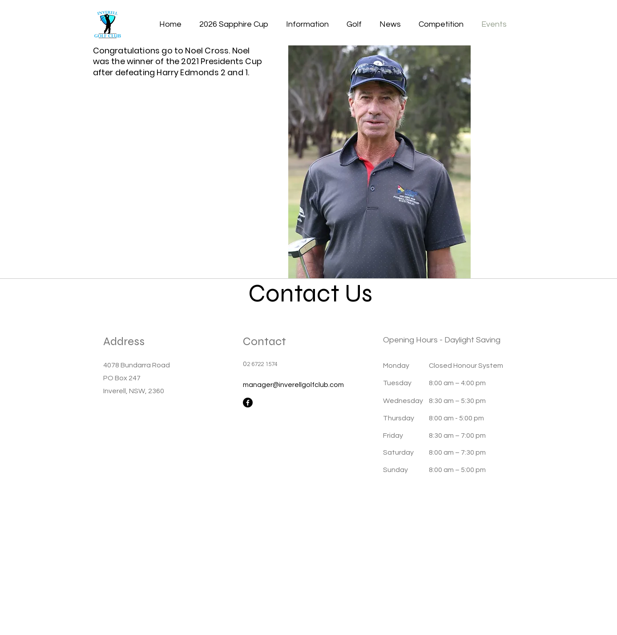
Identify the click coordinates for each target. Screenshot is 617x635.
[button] (307, 24)
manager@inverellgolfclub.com (293, 384)
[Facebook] (248, 402)
